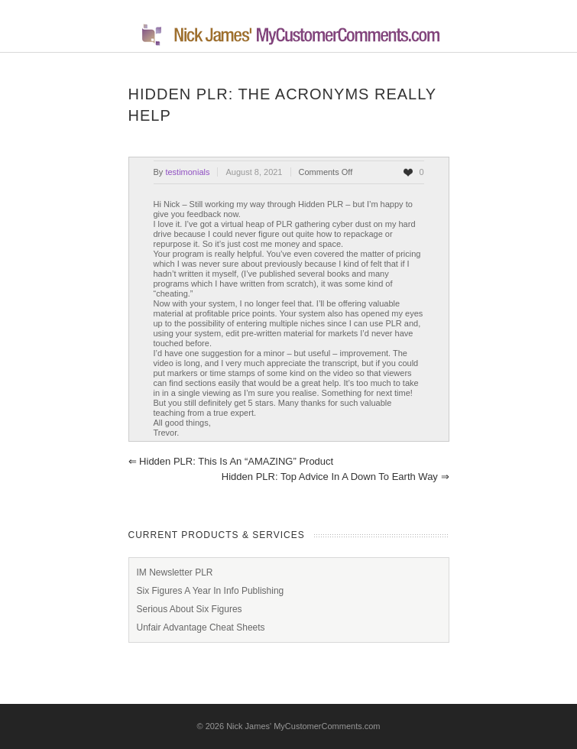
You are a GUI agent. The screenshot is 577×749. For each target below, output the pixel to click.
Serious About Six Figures (189, 609)
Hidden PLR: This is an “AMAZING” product (231, 461)
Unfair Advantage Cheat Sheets (201, 627)
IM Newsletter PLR (175, 572)
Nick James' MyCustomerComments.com (303, 726)
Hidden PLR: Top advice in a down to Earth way (335, 476)
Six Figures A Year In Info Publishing (210, 590)
